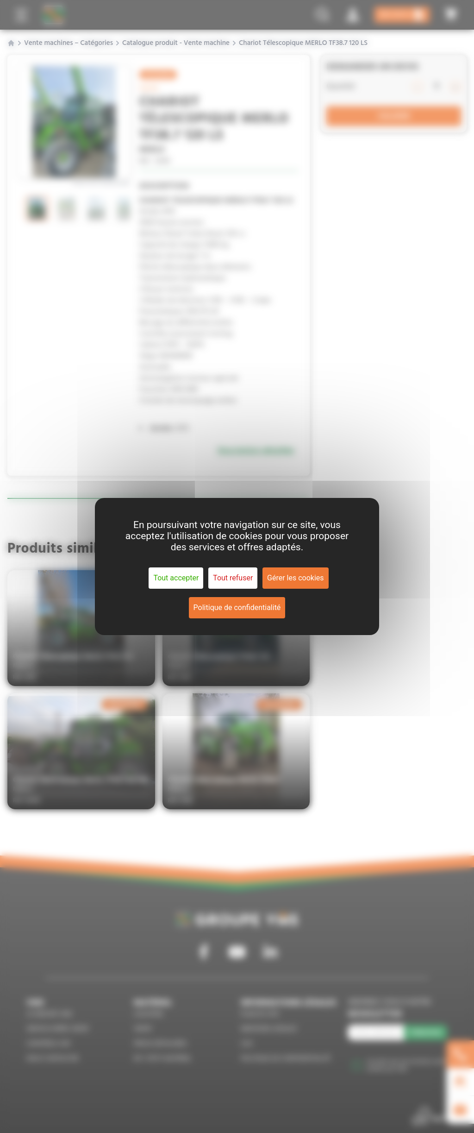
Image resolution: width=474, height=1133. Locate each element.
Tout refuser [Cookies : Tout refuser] (233, 577)
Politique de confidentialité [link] (237, 607)
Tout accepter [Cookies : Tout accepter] (176, 577)
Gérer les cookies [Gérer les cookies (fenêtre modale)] (295, 577)
